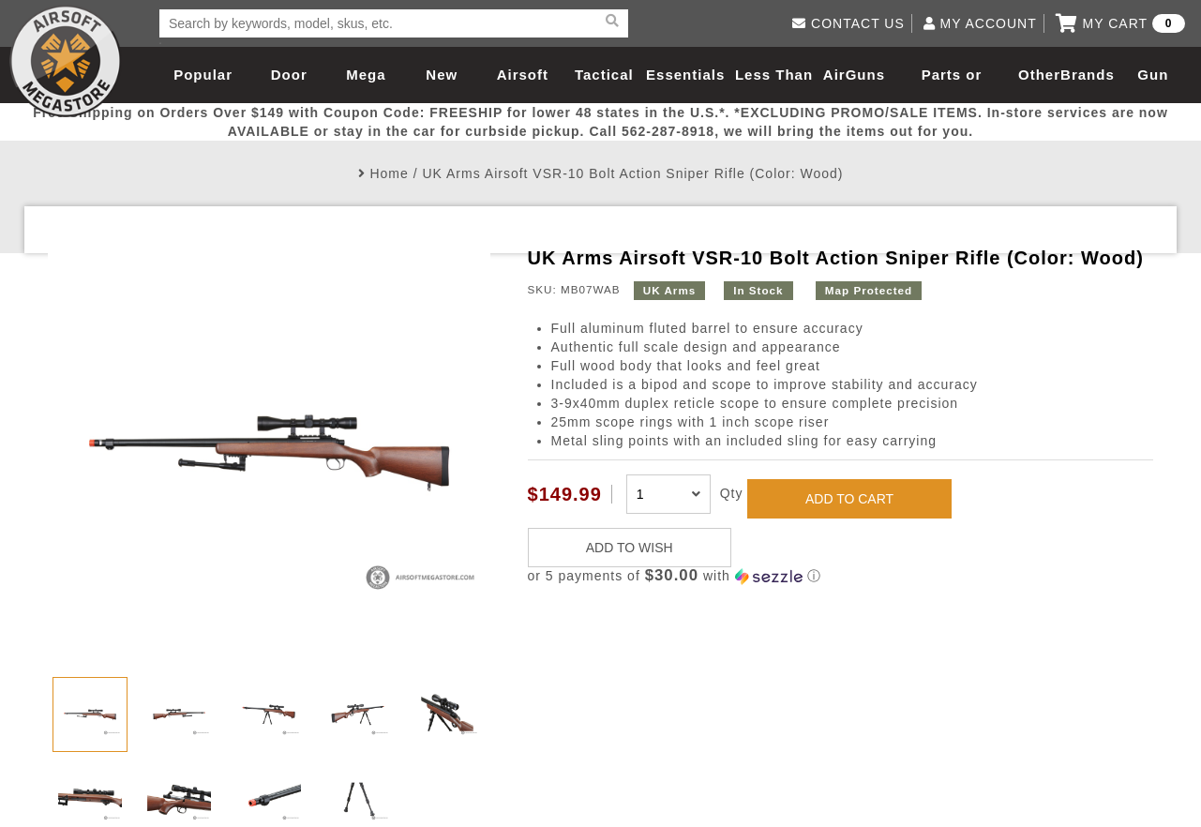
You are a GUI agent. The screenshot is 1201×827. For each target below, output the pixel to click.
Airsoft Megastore (65, 61)
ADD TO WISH (629, 547)
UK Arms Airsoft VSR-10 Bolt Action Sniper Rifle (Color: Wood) (632, 173)
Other (1039, 75)
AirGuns (854, 75)
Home (388, 173)
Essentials (685, 75)
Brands (1087, 75)
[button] (841, 576)
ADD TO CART (849, 498)
